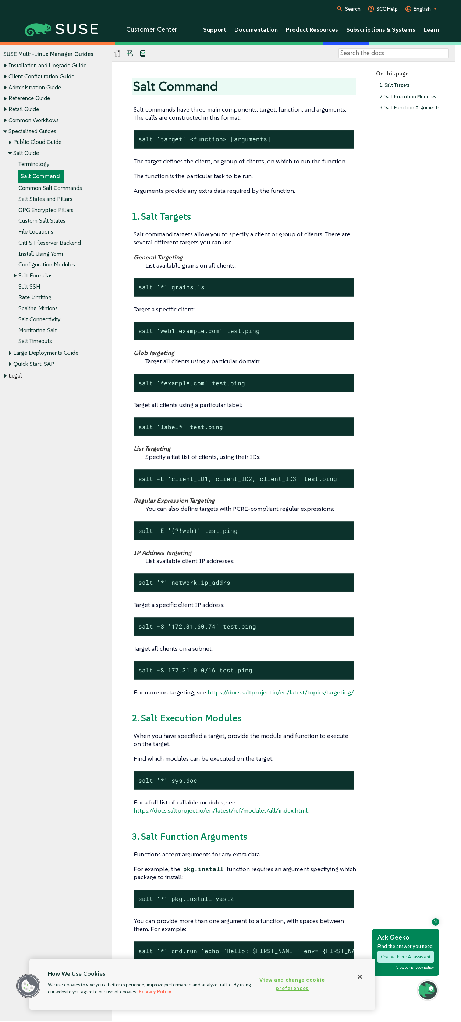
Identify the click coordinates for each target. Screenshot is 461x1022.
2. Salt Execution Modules (407, 96)
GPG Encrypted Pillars (46, 209)
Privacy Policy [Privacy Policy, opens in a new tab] (155, 992)
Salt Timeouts (35, 341)
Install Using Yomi (40, 253)
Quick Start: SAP (33, 364)
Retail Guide (23, 109)
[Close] (360, 977)
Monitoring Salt (37, 330)
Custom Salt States (41, 221)
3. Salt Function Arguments (409, 108)
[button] (28, 986)
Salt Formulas (35, 275)
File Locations (35, 231)
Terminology (34, 163)
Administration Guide (34, 87)
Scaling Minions (38, 308)
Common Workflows (33, 120)
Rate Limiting (35, 297)
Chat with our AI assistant (405, 956)
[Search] (393, 53)
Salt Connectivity (39, 319)
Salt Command (40, 176)
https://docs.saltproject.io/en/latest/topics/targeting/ (280, 692)
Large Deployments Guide (45, 353)
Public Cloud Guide (37, 142)
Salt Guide (26, 152)
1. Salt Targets (394, 85)
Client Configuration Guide (41, 76)
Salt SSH (29, 286)
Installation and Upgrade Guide (47, 65)
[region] (202, 984)
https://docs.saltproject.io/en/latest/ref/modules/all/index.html (221, 810)
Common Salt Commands (50, 188)
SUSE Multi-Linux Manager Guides (48, 53)
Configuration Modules (46, 264)
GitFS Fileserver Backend (49, 242)
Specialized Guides (32, 131)
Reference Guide (29, 98)
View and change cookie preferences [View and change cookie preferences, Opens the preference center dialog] (292, 983)
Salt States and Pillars (45, 198)
